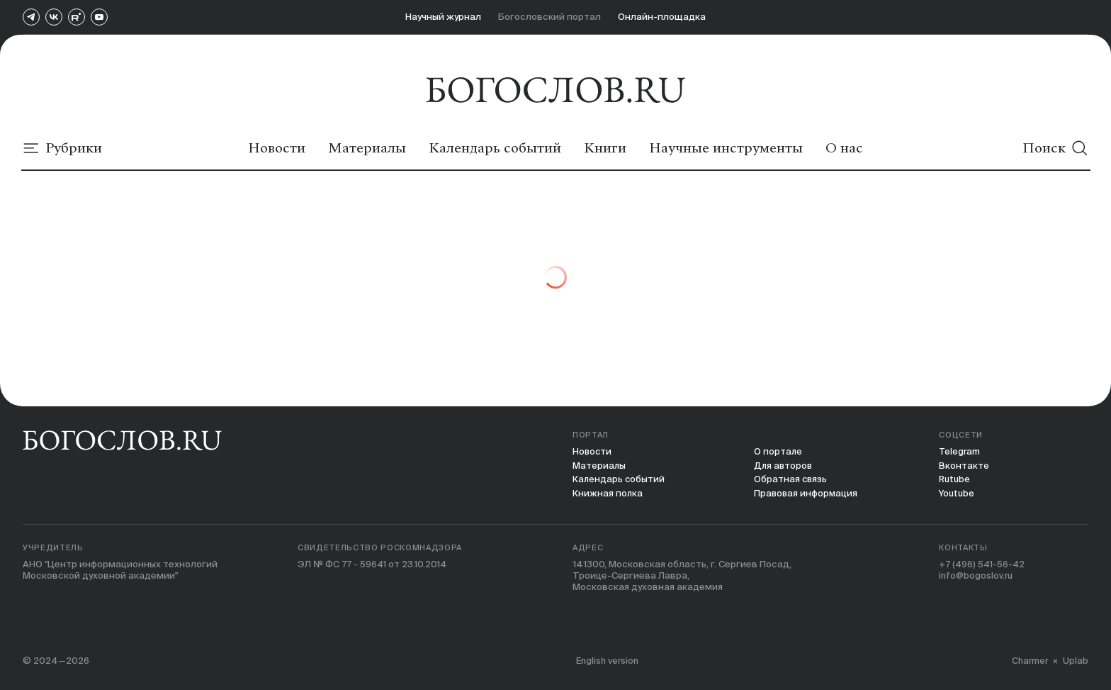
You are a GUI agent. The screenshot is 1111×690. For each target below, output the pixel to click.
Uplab (1075, 660)
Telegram (960, 451)
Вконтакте (964, 465)
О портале (777, 451)
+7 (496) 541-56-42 (983, 565)
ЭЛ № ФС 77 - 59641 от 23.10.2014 (374, 565)
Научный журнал (443, 16)
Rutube (955, 479)
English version (610, 660)
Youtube (957, 494)
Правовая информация (806, 494)
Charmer (1029, 660)
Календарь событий (619, 479)
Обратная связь (790, 479)
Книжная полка (608, 494)
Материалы (599, 465)
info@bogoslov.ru (976, 577)
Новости (593, 451)
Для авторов (783, 465)
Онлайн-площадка (662, 16)
